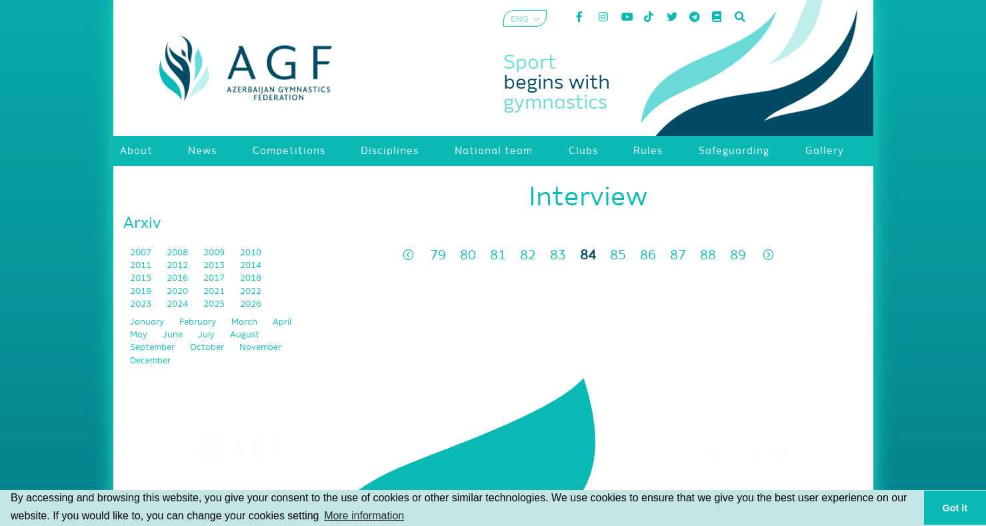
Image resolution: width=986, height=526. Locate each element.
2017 (215, 278)
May (139, 335)
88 (708, 255)
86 (648, 255)
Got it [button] (955, 508)
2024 (178, 304)
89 (738, 255)
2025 (215, 304)
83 (558, 255)
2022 (250, 291)
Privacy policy (746, 488)
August (244, 335)
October (208, 347)
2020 (178, 291)
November (260, 347)
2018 (250, 278)
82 (528, 255)
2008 (178, 253)
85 (618, 255)
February (198, 322)
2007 (141, 253)
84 (588, 255)
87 (678, 255)
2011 (141, 265)
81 (498, 255)
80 (468, 255)
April (282, 322)
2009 (215, 253)
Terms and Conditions (746, 472)
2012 (178, 265)
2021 (215, 291)
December (150, 361)
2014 (250, 265)
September (153, 347)
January (148, 322)
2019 (141, 291)
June (174, 335)
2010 (250, 253)
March (245, 322)
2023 (141, 304)
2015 (141, 278)
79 (438, 255)
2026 (250, 304)
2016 (178, 278)
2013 (215, 265)
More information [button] (364, 515)
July (207, 335)
